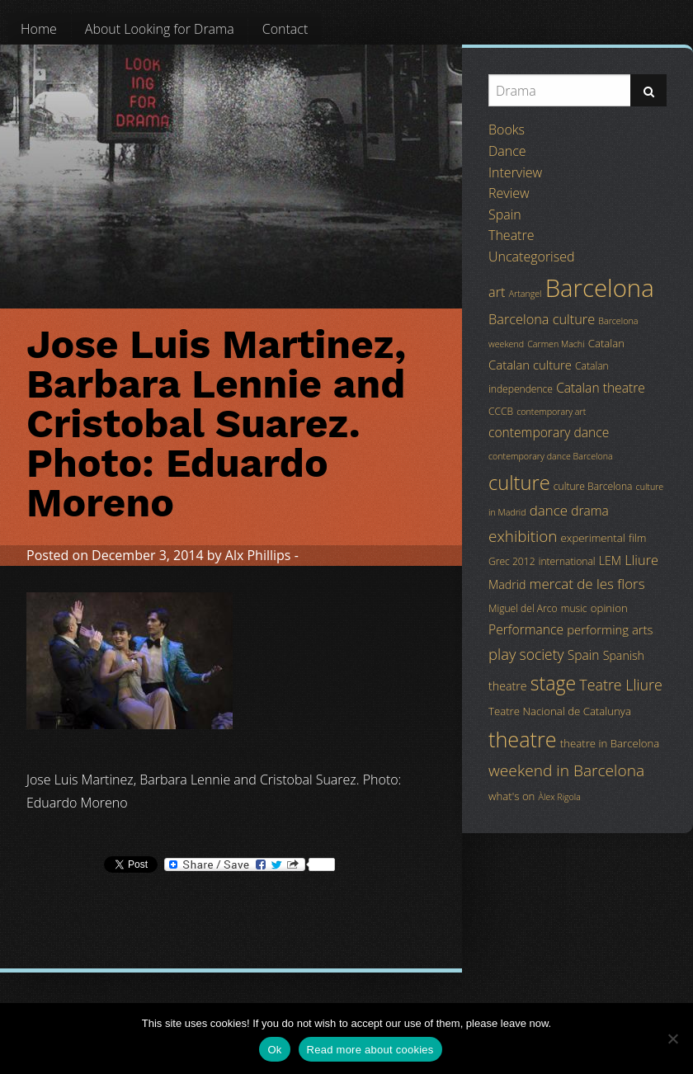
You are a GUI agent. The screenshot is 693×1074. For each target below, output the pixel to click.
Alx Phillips (258, 555)
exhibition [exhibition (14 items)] (522, 536)
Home (39, 29)
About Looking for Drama (159, 29)
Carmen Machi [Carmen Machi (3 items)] (555, 344)
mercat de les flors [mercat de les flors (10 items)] (587, 583)
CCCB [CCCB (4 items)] (500, 411)
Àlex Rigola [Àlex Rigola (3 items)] (560, 797)
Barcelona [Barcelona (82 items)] (599, 287)
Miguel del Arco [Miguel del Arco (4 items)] (523, 608)
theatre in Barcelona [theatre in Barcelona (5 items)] (609, 743)
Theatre (511, 235)
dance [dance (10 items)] (549, 510)
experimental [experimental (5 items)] (593, 537)
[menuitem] (39, 29)
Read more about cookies (370, 1049)
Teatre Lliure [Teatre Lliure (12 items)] (620, 685)
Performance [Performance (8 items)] (525, 629)
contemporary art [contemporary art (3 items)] (551, 411)
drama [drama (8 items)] (590, 511)
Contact (285, 29)
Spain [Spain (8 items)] (584, 655)
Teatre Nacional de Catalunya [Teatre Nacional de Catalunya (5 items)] (559, 711)
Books (506, 129)
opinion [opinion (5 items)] (609, 608)
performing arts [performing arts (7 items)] (610, 629)
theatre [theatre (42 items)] (522, 739)
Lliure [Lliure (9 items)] (641, 560)
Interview (515, 172)
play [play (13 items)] (502, 653)
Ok (274, 1049)
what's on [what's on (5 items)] (511, 796)
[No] (672, 1038)
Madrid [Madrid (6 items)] (507, 584)
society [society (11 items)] (542, 654)
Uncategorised (531, 256)
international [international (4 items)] (567, 561)
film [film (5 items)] (638, 537)
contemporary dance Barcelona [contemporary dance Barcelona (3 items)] (550, 456)
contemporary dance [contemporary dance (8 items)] (548, 432)
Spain (504, 214)
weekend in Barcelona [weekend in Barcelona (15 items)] (566, 770)
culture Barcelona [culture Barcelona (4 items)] (593, 486)
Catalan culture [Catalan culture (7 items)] (530, 364)
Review (509, 193)
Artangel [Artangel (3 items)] (525, 293)
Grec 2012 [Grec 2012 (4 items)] (511, 561)
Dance (507, 151)
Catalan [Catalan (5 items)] (606, 343)
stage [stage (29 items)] (553, 683)
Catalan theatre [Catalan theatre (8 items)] (600, 388)
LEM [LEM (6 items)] (610, 560)
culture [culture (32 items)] (519, 482)
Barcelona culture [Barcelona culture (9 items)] (541, 319)
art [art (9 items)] (496, 292)
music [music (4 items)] (574, 608)
